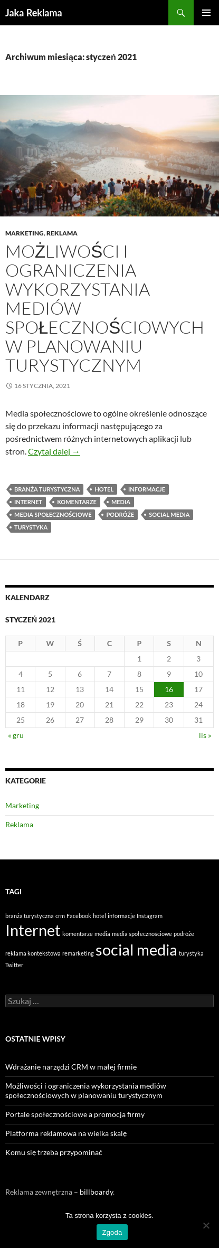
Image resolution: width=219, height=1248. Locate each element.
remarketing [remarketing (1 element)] (78, 953)
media (120, 501)
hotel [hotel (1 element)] (99, 915)
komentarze (77, 501)
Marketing (24, 233)
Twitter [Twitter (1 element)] (14, 964)
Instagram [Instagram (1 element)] (150, 915)
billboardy (96, 1191)
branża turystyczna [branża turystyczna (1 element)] (29, 915)
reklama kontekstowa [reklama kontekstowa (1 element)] (33, 953)
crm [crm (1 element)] (60, 915)
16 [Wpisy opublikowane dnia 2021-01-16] (169, 689)
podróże (120, 514)
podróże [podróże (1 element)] (184, 933)
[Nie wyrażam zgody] (206, 1225)
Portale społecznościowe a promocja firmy (75, 1114)
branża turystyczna (47, 489)
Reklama (62, 233)
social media (169, 514)
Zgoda (112, 1232)
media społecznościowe (52, 514)
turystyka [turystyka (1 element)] (191, 953)
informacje (146, 489)
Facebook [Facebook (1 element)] (78, 915)
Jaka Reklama (33, 12)
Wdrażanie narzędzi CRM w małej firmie (71, 1066)
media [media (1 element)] (102, 933)
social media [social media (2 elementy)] (136, 949)
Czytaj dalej (54, 451)
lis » (205, 735)
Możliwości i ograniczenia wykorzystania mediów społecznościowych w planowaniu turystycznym (85, 1090)
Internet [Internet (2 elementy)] (33, 930)
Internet (28, 501)
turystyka (30, 527)
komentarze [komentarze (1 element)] (77, 933)
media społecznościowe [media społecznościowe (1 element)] (142, 933)
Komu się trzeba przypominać (53, 1152)
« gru (16, 735)
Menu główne (206, 12)
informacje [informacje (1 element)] (121, 915)
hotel (103, 489)
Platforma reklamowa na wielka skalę (66, 1133)
